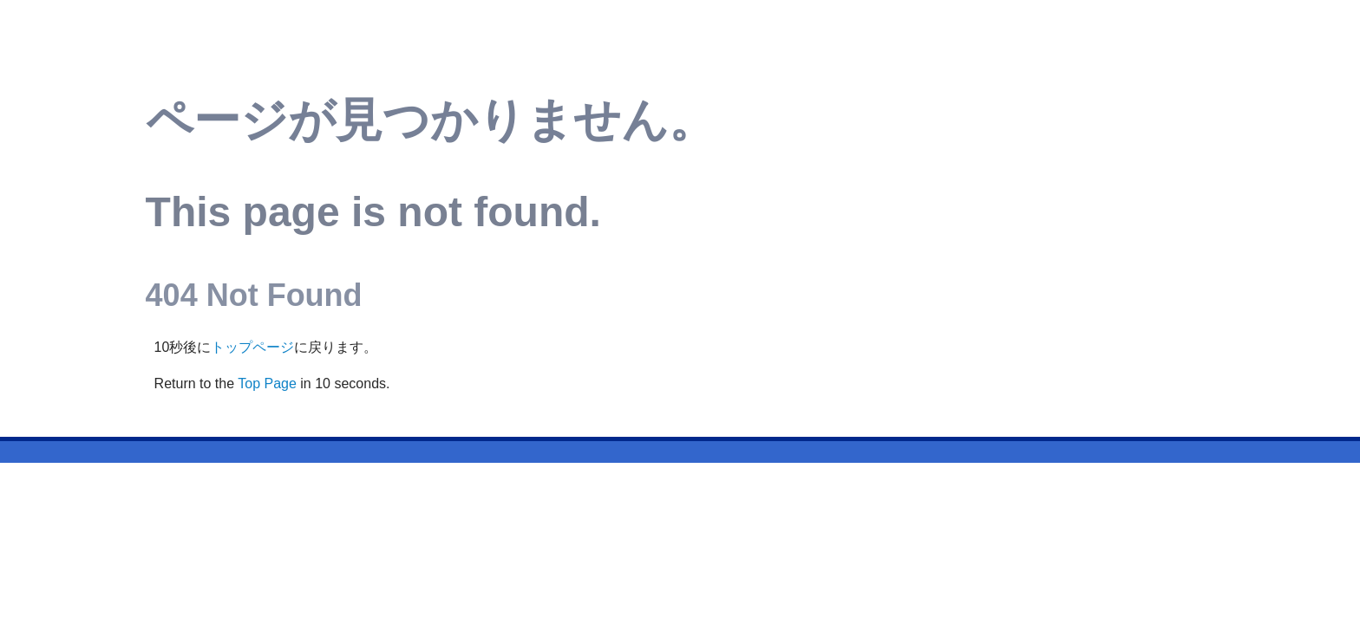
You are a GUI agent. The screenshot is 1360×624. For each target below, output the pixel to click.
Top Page (267, 383)
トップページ (252, 347)
